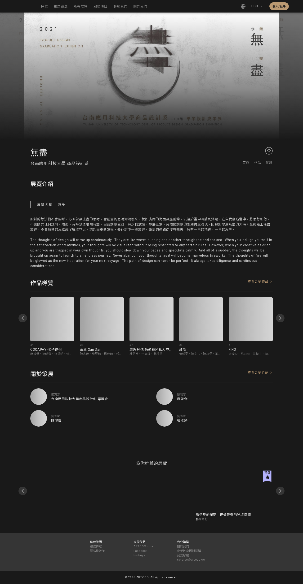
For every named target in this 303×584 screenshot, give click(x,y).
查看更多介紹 (258, 372)
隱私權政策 (97, 551)
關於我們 (183, 546)
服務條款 (96, 546)
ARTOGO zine (143, 546)
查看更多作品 (258, 281)
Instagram (141, 555)
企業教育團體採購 (189, 551)
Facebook (140, 551)
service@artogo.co (191, 559)
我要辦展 (183, 555)
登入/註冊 (279, 6)
